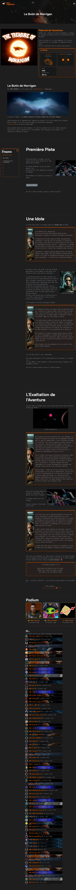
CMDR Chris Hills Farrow (36, 714)
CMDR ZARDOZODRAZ (34, 839)
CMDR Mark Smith (34, 872)
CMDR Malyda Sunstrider (36, 655)
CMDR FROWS (32, 692)
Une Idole (6, 158)
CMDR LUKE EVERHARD (35, 737)
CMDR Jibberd (33, 757)
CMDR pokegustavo (34, 862)
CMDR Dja (31, 688)
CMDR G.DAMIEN (33, 846)
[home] (11, 3)
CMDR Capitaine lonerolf (36, 810)
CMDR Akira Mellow (34, 783)
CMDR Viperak (33, 826)
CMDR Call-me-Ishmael (35, 806)
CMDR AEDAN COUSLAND (35, 813)
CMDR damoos (32, 829)
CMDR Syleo (32, 665)
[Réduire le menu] (17, 150)
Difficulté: (62, 54)
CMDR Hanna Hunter (34, 636)
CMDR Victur (32, 882)
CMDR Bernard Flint (35, 852)
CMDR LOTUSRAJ (33, 849)
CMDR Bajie (32, 816)
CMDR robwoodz (33, 800)
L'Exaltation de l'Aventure (7, 161)
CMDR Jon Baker (33, 659)
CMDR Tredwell (33, 747)
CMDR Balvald (69, 620)
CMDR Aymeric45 (35, 620)
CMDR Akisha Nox (34, 685)
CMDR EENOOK (32, 741)
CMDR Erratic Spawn (35, 701)
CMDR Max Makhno (34, 833)
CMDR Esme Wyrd (33, 708)
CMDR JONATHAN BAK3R (35, 718)
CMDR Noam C (32, 803)
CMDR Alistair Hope (35, 669)
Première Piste (7, 155)
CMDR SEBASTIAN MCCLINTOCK (37, 790)
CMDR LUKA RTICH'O (34, 856)
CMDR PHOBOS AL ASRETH (36, 777)
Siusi (27, 360)
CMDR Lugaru (32, 879)
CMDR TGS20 (32, 820)
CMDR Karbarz (33, 823)
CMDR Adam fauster (34, 652)
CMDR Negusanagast (34, 774)
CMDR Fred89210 (33, 780)
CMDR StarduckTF (34, 751)
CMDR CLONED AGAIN (34, 711)
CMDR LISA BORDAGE (34, 859)
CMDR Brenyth (33, 797)
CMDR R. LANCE (33, 705)
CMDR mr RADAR (33, 754)
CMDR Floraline (33, 744)
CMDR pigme (32, 682)
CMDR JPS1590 (33, 770)
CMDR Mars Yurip (34, 869)
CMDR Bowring (33, 672)
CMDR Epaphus (33, 646)
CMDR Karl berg (33, 639)
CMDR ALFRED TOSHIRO (35, 695)
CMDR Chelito (33, 767)
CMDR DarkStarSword (35, 865)
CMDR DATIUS (32, 678)
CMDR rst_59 (32, 728)
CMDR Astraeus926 (34, 793)
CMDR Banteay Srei (34, 642)
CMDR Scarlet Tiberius (36, 875)
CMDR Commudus (33, 843)
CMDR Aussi (32, 787)
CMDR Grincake (33, 724)
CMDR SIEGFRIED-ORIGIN (36, 734)
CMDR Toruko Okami (34, 731)
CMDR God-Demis (33, 721)
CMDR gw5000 (32, 649)
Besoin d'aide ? (32, 185)
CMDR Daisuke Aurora (35, 836)
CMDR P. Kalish (33, 764)
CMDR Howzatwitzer (34, 760)
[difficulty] (65, 59)
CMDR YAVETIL (33, 662)
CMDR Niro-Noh (33, 675)
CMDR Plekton (33, 698)
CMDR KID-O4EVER (52, 620)
